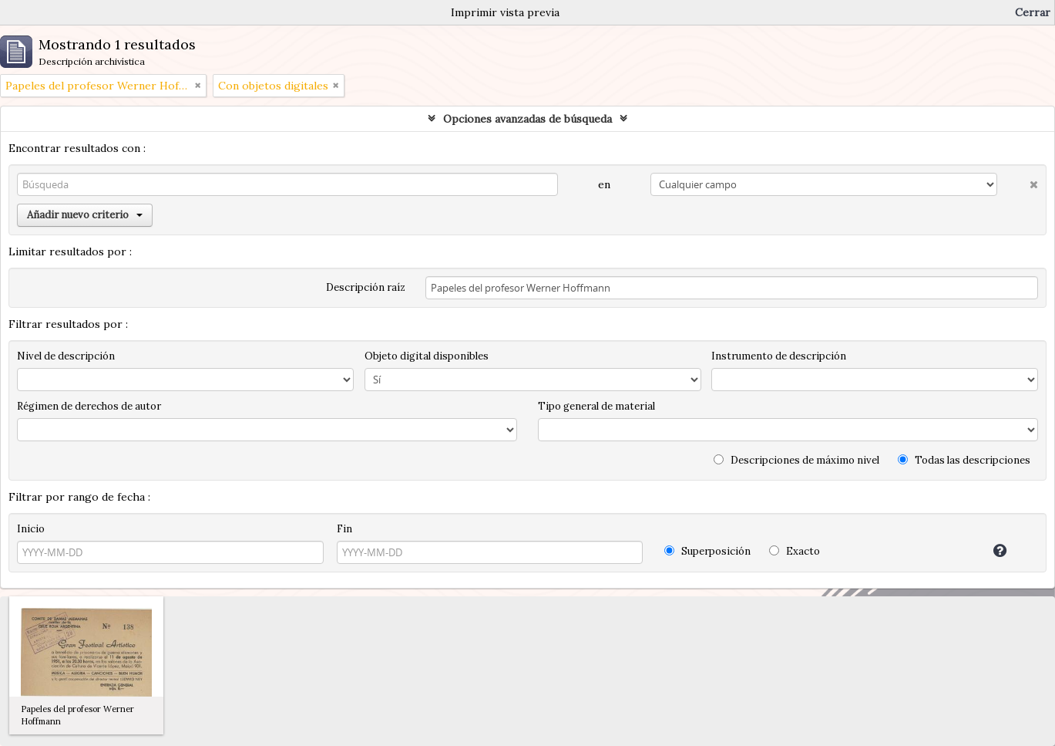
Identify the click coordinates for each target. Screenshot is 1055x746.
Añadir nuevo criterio (85, 214)
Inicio (31, 528)
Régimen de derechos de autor (89, 406)
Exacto (794, 551)
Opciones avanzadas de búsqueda (527, 119)
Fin (344, 528)
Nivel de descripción (66, 356)
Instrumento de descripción (778, 356)
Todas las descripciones (964, 460)
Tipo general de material (596, 406)
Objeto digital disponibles (427, 356)
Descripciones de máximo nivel (796, 460)
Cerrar (1032, 12)
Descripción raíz (365, 287)
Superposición (707, 551)
